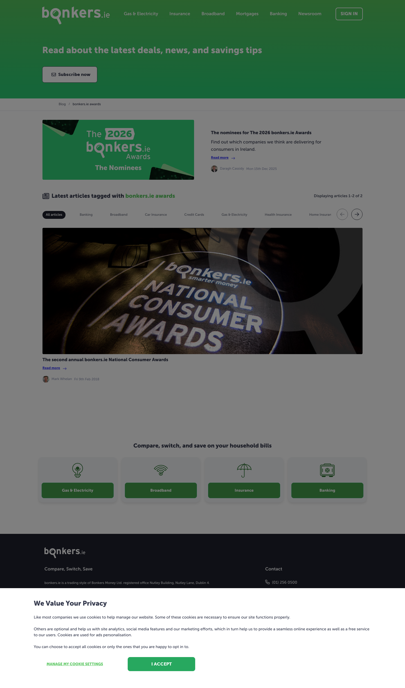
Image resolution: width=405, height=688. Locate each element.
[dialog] (202, 344)
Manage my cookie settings (75, 664)
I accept (161, 664)
